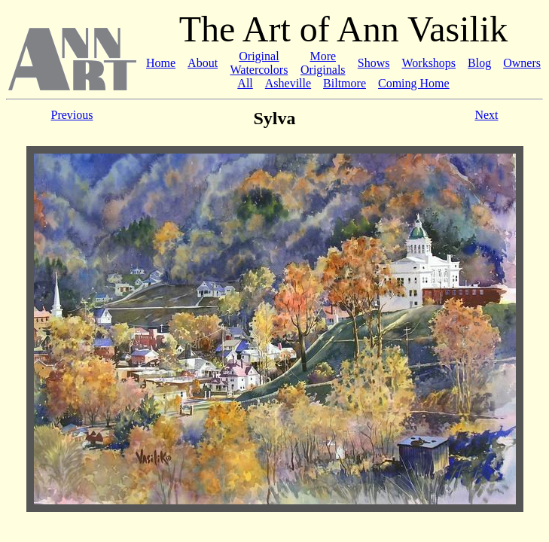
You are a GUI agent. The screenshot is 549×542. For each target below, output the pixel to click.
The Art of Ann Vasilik (343, 29)
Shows (374, 62)
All (244, 83)
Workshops (428, 62)
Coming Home (414, 83)
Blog (479, 62)
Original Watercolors (259, 63)
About (203, 62)
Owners (522, 62)
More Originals (323, 63)
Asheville (288, 83)
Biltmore (344, 83)
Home (160, 62)
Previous (72, 114)
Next (486, 114)
